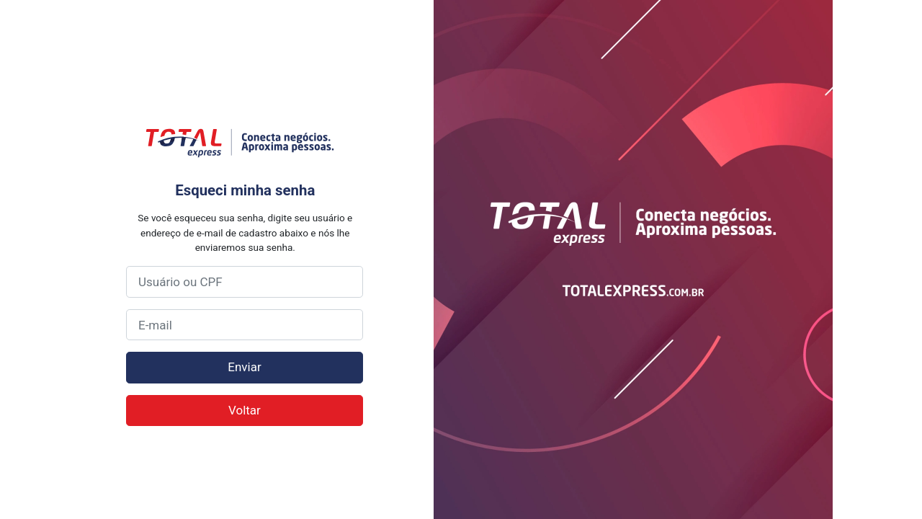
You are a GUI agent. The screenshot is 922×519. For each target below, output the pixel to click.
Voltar (244, 410)
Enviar (244, 367)
